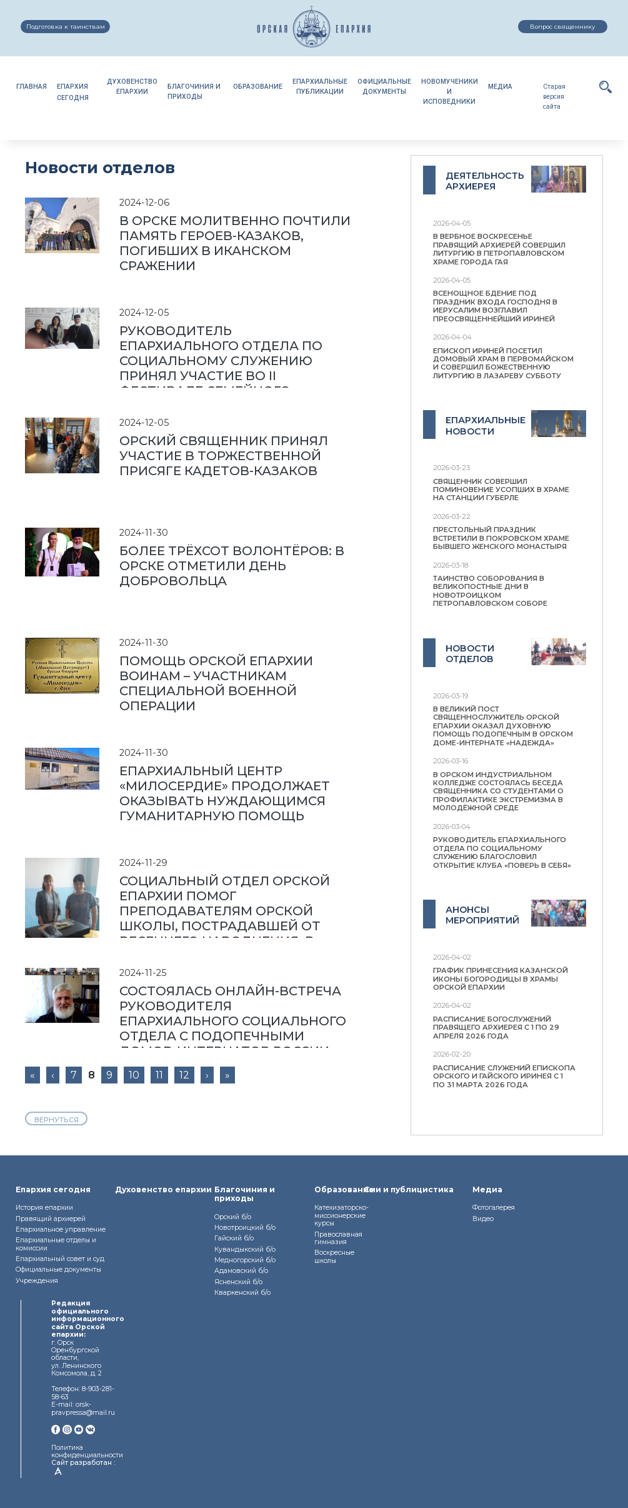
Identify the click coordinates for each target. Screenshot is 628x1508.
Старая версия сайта (554, 97)
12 (184, 1075)
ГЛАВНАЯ (31, 87)
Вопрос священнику (562, 26)
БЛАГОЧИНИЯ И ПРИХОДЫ (194, 92)
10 (134, 1075)
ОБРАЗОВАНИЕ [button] (257, 87)
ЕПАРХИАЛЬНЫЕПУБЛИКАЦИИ (319, 87)
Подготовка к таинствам (65, 26)
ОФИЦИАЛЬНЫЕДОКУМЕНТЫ (384, 87)
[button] (605, 86)
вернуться (56, 1119)
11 (159, 1075)
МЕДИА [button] (500, 87)
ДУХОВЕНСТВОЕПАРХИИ (132, 87)
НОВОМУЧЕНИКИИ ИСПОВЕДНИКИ (449, 92)
